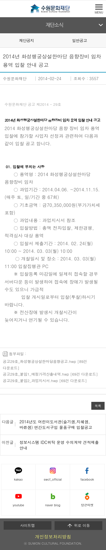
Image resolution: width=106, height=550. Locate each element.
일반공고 (79, 40)
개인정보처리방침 (53, 536)
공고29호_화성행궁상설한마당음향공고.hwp (39, 361)
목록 (98, 406)
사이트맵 (27, 525)
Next (102, 40)
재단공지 (26, 40)
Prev (3, 40)
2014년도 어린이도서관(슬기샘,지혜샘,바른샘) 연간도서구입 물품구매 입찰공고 (56, 424)
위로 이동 (78, 525)
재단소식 (54, 25)
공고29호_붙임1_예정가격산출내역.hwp (36, 374)
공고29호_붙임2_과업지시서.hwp (30, 380)
